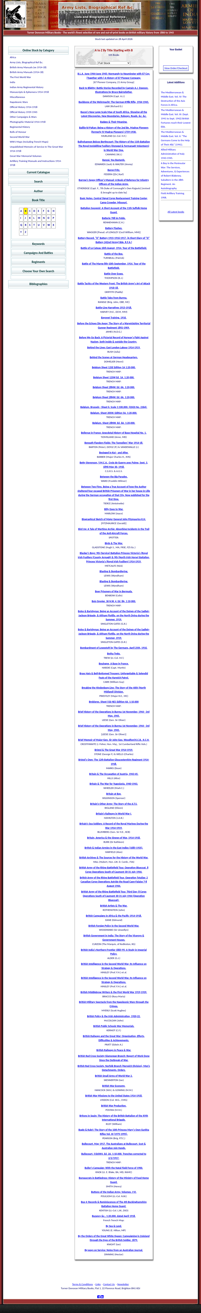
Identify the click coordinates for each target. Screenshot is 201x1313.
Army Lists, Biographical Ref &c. (26, 62)
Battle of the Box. (113, 253)
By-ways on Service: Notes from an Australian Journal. (114, 1250)
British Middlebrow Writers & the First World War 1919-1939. (114, 992)
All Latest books (176, 211)
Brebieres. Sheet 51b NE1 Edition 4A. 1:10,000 (113, 701)
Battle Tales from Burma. (113, 297)
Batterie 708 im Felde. (114, 218)
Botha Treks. (114, 653)
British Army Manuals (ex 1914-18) (28, 67)
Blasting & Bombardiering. (113, 571)
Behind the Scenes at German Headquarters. (114, 357)
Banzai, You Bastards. (113, 159)
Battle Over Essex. (113, 273)
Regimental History (20, 126)
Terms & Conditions (82, 1284)
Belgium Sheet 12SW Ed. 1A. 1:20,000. (113, 377)
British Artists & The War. (113, 905)
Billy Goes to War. (113, 509)
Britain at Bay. (113, 793)
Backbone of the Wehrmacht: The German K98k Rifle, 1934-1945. (114, 101)
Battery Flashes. (113, 228)
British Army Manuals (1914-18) (26, 72)
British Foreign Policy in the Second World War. (113, 925)
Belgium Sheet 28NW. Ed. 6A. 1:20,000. (114, 387)
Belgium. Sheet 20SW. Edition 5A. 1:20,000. (113, 412)
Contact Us (109, 1284)
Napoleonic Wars (19, 101)
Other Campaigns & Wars (23, 116)
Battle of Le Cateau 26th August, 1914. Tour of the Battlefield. (114, 248)
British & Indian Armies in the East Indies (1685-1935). (114, 847)
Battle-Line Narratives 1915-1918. (114, 307)
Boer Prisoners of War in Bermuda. (114, 591)
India (12, 82)
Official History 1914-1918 (23, 107)
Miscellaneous (17, 96)
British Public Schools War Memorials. (113, 1026)
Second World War (20, 136)
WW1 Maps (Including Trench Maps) (29, 141)
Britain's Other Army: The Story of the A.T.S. (113, 803)
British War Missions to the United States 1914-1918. (113, 1095)
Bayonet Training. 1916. (114, 317)
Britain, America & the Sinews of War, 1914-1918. (113, 837)
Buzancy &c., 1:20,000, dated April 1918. (113, 1216)
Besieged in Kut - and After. (113, 452)
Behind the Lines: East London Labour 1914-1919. (113, 347)
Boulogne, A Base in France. (114, 663)
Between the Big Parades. (113, 476)
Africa (13, 57)
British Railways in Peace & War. (113, 1050)
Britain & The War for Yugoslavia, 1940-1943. (114, 783)
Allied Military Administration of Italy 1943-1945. (173, 153)
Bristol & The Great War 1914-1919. (113, 749)
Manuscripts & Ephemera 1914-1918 (29, 91)
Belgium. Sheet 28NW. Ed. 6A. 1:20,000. (113, 422)
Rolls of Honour (18, 131)
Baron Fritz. (114, 169)
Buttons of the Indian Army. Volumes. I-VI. (113, 1191)
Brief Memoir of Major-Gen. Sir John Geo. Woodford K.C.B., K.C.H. (114, 739)
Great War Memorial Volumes (25, 155)
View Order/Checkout (175, 68)
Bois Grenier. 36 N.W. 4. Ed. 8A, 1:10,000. (114, 601)
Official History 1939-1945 (23, 112)
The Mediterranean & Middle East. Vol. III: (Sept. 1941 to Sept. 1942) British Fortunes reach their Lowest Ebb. (176, 118)
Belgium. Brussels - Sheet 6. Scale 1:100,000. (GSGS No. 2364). (113, 407)
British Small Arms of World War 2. (114, 1075)
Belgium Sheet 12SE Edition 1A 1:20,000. (113, 367)
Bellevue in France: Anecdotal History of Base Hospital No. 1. (114, 432)
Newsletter (123, 1284)
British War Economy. (113, 1085)
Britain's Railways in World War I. (114, 813)
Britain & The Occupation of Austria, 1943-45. (113, 773)
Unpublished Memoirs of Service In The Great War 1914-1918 (36, 148)
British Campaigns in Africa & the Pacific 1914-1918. (114, 915)
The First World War (20, 77)
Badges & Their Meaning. (113, 121)
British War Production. (113, 1105)
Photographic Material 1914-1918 (27, 121)
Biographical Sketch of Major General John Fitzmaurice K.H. (114, 519)
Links (98, 1284)
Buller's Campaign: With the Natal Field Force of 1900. (114, 1167)
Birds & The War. (114, 543)
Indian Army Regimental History (26, 87)
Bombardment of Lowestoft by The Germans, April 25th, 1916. (114, 647)
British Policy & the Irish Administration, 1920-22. (113, 1016)
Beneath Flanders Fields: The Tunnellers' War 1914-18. (113, 442)
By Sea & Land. (114, 1226)
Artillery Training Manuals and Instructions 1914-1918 (35, 163)
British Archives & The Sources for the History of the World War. (113, 857)
